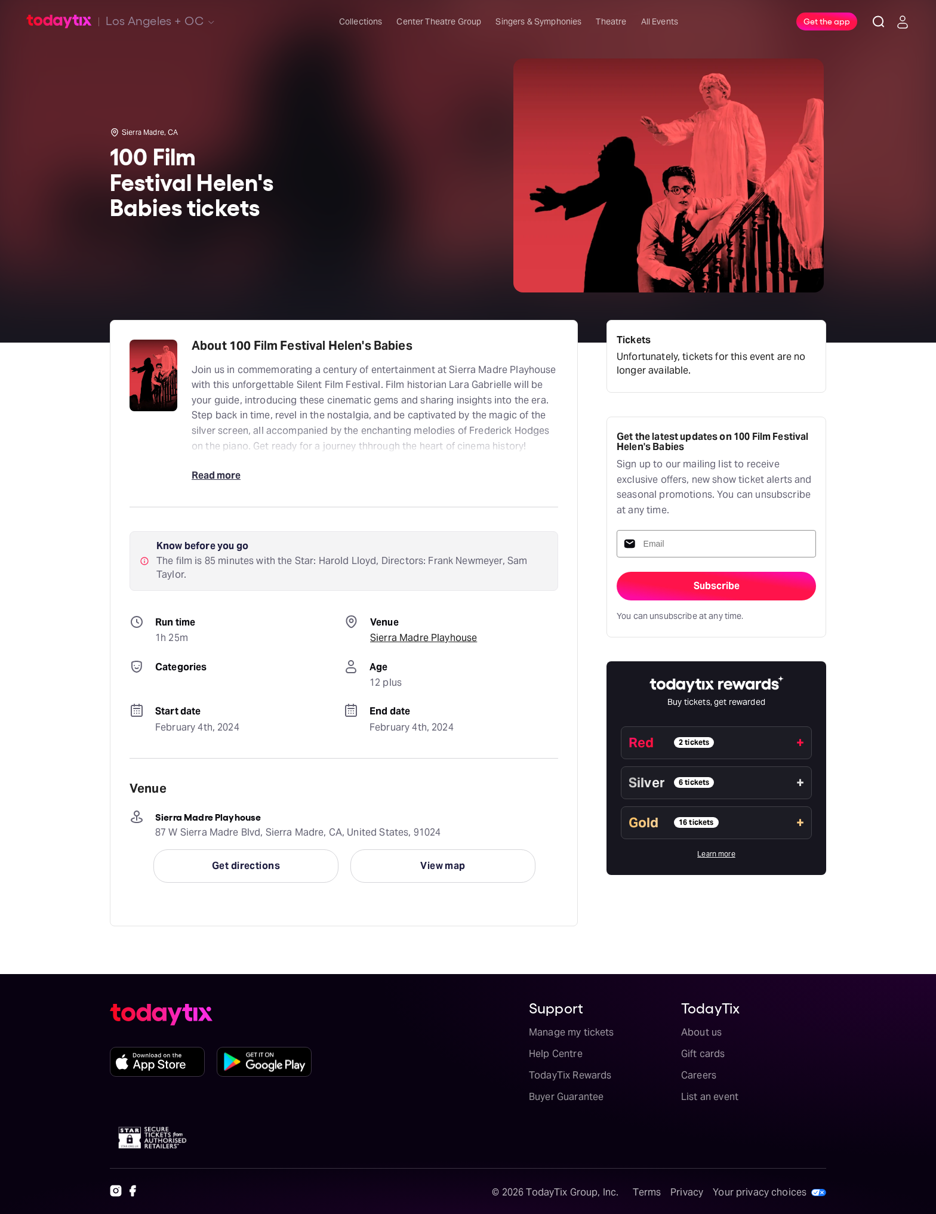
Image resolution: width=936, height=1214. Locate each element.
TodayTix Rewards (570, 1075)
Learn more (716, 853)
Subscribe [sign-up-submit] (717, 586)
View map (443, 865)
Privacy (686, 1192)
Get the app (826, 21)
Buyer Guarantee (566, 1096)
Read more (216, 475)
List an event (709, 1096)
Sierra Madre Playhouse (423, 637)
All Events (660, 21)
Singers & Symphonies (538, 21)
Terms (647, 1192)
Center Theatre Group (438, 21)
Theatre (611, 21)
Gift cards (703, 1053)
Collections (361, 21)
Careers (698, 1075)
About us (701, 1032)
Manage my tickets (571, 1032)
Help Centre (556, 1053)
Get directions (246, 865)
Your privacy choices (759, 1192)
